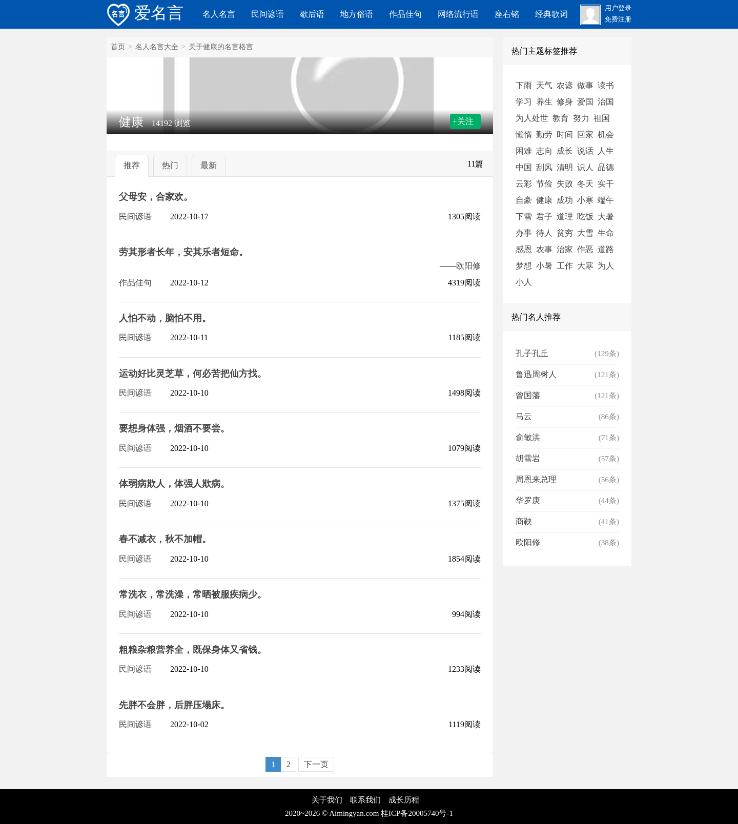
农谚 (565, 85)
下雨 (524, 85)
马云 (524, 416)
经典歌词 (551, 14)
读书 (606, 85)
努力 (581, 118)
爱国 (585, 101)
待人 (544, 233)
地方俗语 (356, 14)
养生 (544, 101)
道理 (565, 216)
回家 (585, 134)
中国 (524, 167)
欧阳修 (468, 265)
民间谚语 (267, 14)
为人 (606, 265)
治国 (606, 101)
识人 (585, 167)
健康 (544, 200)
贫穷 (565, 233)
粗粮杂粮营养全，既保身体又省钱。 (192, 650)
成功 (565, 200)
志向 (544, 151)
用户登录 (618, 8)
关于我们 (327, 800)
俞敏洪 (528, 437)
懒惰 (524, 134)
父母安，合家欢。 (156, 197)
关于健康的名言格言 (221, 47)
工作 (565, 265)
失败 (565, 183)
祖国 (601, 118)
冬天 (585, 183)
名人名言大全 (156, 47)
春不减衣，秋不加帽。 (165, 539)
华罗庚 (528, 500)
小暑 (544, 265)
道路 (606, 249)
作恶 (585, 249)
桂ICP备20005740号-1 (417, 813)
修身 (565, 101)
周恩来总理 (536, 479)
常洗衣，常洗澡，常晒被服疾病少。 (192, 594)
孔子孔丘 (532, 353)
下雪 (524, 216)
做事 (585, 85)
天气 (544, 85)
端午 (606, 200)
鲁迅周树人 (536, 374)
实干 (606, 183)
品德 (606, 167)
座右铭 (507, 14)
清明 (565, 167)
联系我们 (365, 800)
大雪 (585, 233)
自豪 (524, 200)
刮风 (544, 167)
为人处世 (532, 118)
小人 (524, 282)
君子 (544, 216)
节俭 (544, 183)
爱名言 (145, 13)
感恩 (524, 249)
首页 (118, 47)
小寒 (585, 200)
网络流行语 (458, 14)
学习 (524, 101)
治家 (565, 249)
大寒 (585, 265)
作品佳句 (405, 14)
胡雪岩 (528, 458)
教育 (560, 118)
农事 (544, 249)
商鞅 (524, 521)
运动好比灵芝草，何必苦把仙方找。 (192, 373)
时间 (565, 134)
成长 (565, 151)
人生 (606, 151)
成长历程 (403, 800)
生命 (606, 233)
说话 (585, 151)
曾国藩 (528, 395)
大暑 (606, 216)
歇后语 (312, 14)
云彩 (524, 183)
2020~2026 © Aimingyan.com (332, 813)
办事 (524, 233)
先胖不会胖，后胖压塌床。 (174, 705)
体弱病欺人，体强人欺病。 (174, 484)
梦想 (524, 265)
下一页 (316, 764)
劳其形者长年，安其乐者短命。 (183, 252)
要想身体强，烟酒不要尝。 (174, 428)
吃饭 (585, 216)
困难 (524, 151)
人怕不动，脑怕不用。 (165, 318)
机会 (606, 134)
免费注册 (618, 19)
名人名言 (218, 14)
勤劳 (544, 134)
